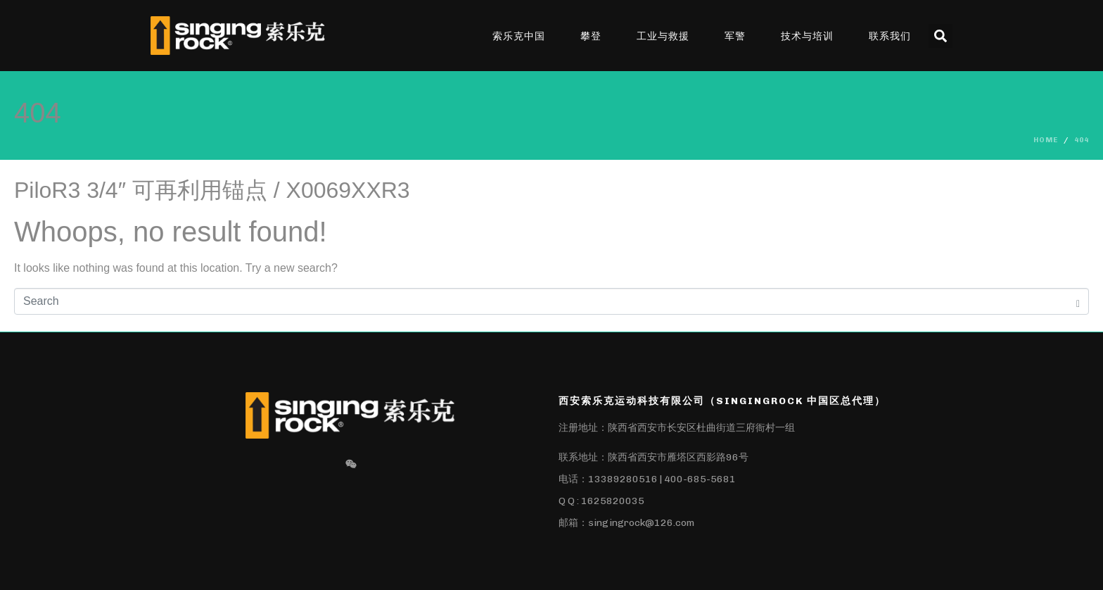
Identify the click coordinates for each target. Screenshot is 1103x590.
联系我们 (890, 36)
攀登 (590, 36)
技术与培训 (807, 36)
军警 (735, 36)
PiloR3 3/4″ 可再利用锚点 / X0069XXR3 (212, 190)
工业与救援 (663, 36)
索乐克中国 (518, 36)
